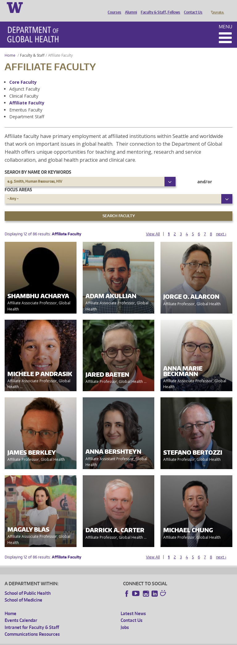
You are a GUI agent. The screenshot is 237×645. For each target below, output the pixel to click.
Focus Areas (18, 181)
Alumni (129, 7)
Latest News (133, 604)
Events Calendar (21, 611)
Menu (225, 18)
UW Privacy (86, 640)
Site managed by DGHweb (148, 640)
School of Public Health (28, 584)
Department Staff (26, 108)
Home (10, 46)
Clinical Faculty (23, 87)
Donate (217, 7)
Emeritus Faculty (25, 101)
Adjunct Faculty (24, 80)
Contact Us (191, 7)
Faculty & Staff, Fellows (159, 7)
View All (153, 225)
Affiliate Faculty (26, 94)
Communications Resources (32, 625)
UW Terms (111, 640)
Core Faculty (23, 73)
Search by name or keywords (38, 163)
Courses (113, 7)
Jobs (125, 618)
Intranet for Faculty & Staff (32, 618)
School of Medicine (23, 591)
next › (221, 225)
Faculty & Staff (32, 46)
